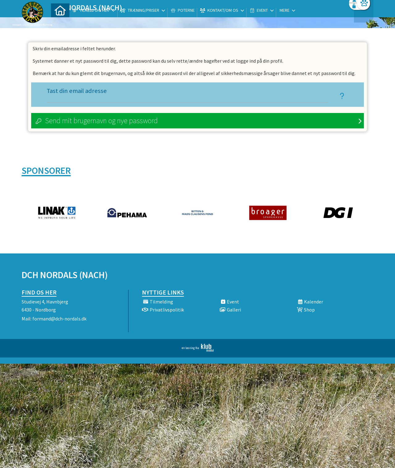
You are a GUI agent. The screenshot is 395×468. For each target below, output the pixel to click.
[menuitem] (60, 21)
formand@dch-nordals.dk (59, 318)
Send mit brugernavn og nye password (101, 120)
